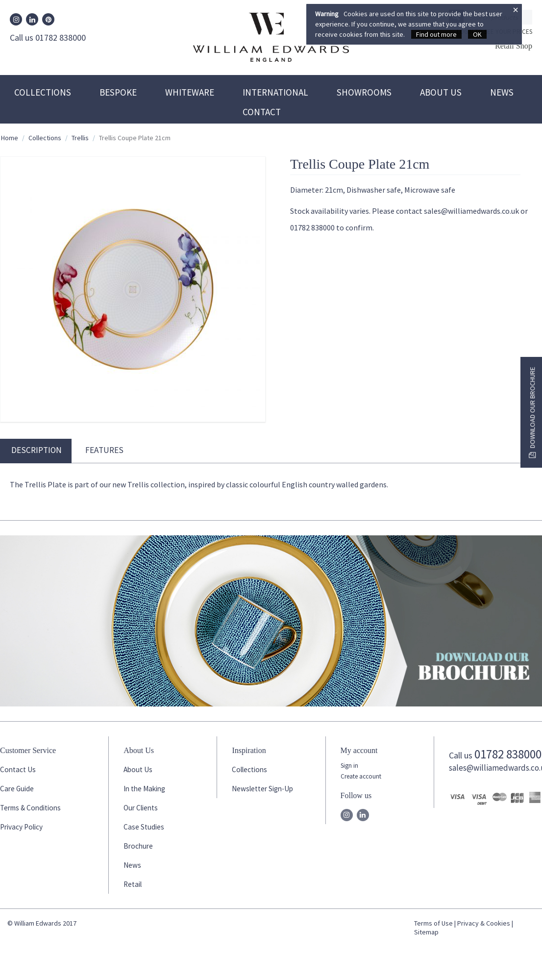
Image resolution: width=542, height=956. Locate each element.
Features (104, 450)
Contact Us (18, 769)
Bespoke (118, 92)
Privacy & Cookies (483, 923)
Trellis (80, 137)
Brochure (138, 846)
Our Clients (140, 807)
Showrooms (364, 92)
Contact (262, 112)
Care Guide (17, 788)
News (502, 92)
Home (9, 137)
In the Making (144, 788)
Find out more (436, 34)
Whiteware (189, 92)
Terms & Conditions (30, 807)
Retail (132, 884)
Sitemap (426, 932)
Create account (361, 776)
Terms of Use (433, 923)
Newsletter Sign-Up (262, 788)
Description (36, 450)
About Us (441, 92)
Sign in (349, 765)
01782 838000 (508, 754)
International (275, 92)
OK (477, 34)
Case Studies (143, 826)
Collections (42, 92)
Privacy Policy (21, 826)
